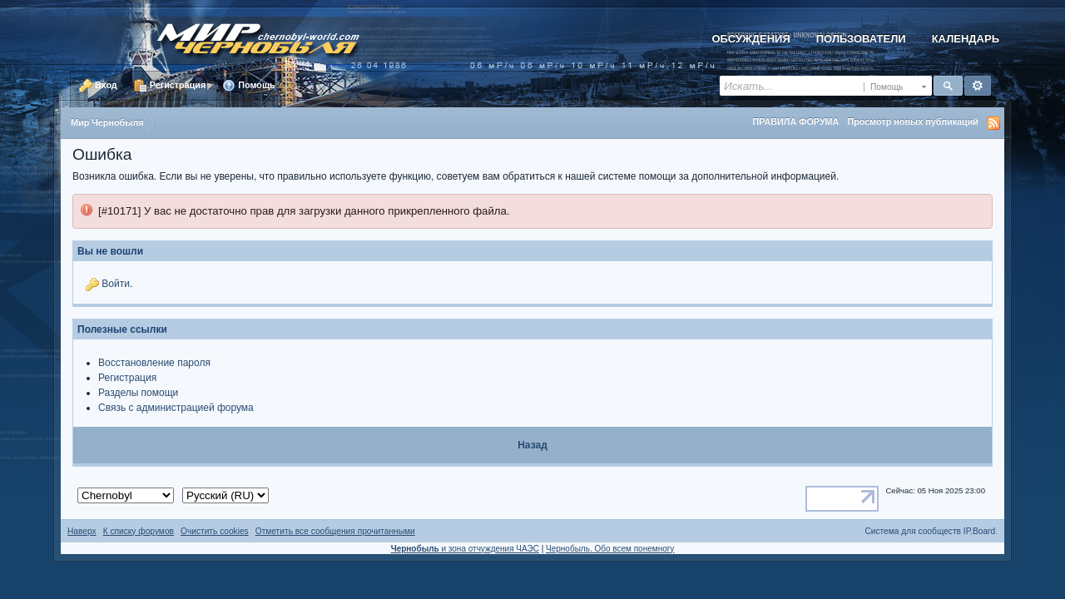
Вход (98, 85)
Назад (532, 445)
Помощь (248, 85)
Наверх (82, 531)
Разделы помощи (138, 393)
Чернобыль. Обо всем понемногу (610, 548)
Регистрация (170, 85)
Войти (116, 284)
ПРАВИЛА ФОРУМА (795, 121)
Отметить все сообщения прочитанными (335, 531)
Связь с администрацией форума (176, 407)
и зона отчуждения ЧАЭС (465, 548)
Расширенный (977, 86)
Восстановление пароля (154, 363)
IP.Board (979, 531)
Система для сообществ (912, 531)
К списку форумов (138, 531)
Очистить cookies (215, 531)
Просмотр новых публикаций (912, 121)
